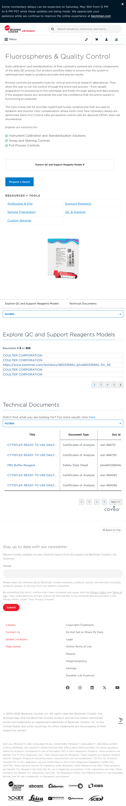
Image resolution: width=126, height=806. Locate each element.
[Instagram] (80, 688)
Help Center (13, 646)
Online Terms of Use (78, 646)
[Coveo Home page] (112, 510)
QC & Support (75, 212)
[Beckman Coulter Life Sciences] (20, 29)
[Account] (106, 39)
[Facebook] (68, 688)
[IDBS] (96, 787)
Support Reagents (78, 203)
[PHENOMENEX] (76, 799)
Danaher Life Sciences (80, 675)
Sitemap (71, 668)
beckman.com (101, 16)
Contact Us (13, 632)
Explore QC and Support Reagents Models (32, 303)
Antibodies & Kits (20, 203)
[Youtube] (117, 688)
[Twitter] (104, 688)
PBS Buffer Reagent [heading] (21, 465)
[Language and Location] (116, 39)
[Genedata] (76, 786)
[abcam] (36, 786)
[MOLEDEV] (56, 799)
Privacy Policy (98, 592)
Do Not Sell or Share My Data (84, 632)
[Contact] (86, 39)
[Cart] (96, 39)
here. (92, 417)
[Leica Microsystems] (36, 799)
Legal (69, 639)
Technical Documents (83, 303)
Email (7, 566)
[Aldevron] (56, 787)
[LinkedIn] (92, 688)
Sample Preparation (21, 212)
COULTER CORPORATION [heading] (22, 355)
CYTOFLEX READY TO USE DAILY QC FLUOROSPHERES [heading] (46, 445)
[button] (52, 29)
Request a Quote (19, 181)
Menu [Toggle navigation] (11, 39)
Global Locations (16, 639)
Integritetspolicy (76, 661)
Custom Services (19, 220)
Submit (11, 607)
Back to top (111, 530)
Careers (10, 624)
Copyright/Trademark (80, 624)
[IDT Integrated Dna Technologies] (16, 799)
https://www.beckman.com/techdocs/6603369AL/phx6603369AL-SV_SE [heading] (57, 365)
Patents (71, 653)
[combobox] (84, 29)
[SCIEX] (96, 799)
